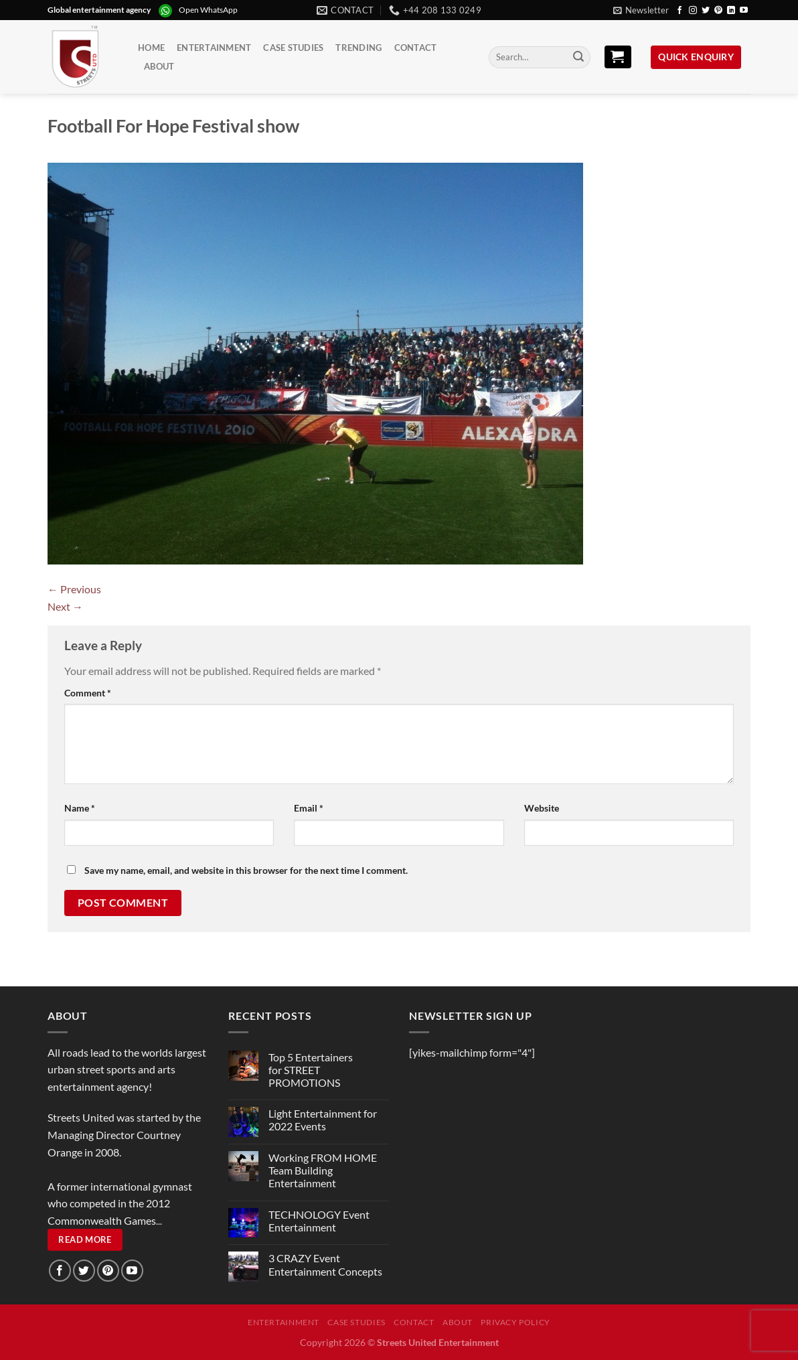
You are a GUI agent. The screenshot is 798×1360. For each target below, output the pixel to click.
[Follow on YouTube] (744, 10)
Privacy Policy (515, 1322)
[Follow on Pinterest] (718, 10)
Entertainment (214, 47)
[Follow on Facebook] (679, 10)
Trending (358, 47)
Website (541, 808)
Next (65, 606)
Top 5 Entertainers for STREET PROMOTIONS (310, 1070)
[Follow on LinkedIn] (731, 10)
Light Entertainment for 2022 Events (322, 1119)
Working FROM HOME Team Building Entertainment (322, 1170)
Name (79, 808)
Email (308, 808)
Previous (74, 589)
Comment (87, 692)
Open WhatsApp (208, 10)
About (159, 66)
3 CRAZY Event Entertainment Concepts (325, 1264)
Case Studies (293, 47)
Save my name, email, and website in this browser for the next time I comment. (246, 870)
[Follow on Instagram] (693, 10)
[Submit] (578, 57)
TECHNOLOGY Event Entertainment (319, 1220)
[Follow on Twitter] (706, 10)
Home (151, 47)
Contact (415, 47)
